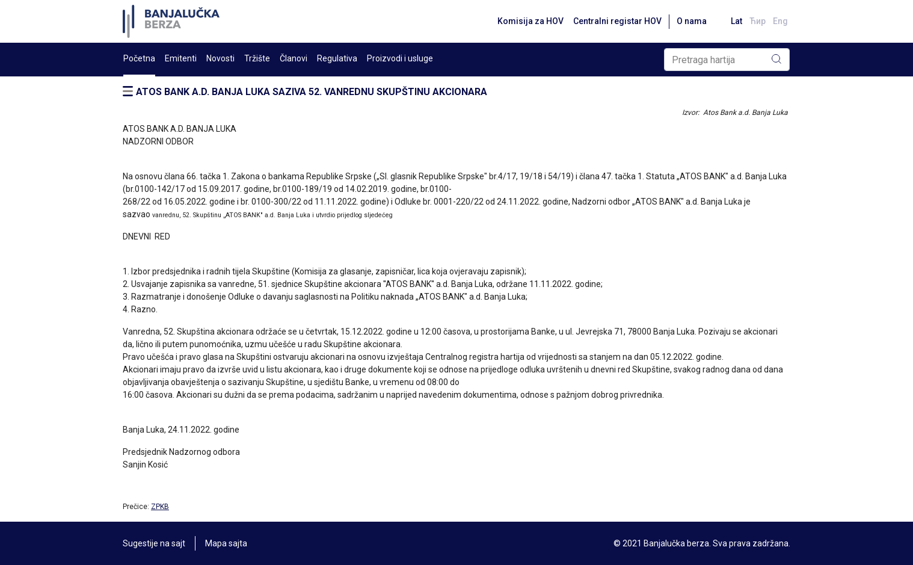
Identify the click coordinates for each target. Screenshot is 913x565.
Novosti (220, 58)
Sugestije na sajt (154, 543)
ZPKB (160, 506)
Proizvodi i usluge (400, 58)
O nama (692, 21)
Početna (139, 58)
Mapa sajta (226, 543)
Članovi (293, 58)
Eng (780, 21)
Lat (736, 21)
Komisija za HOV (530, 21)
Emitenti (181, 58)
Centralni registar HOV (617, 21)
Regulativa (337, 58)
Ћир (757, 21)
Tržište (257, 58)
